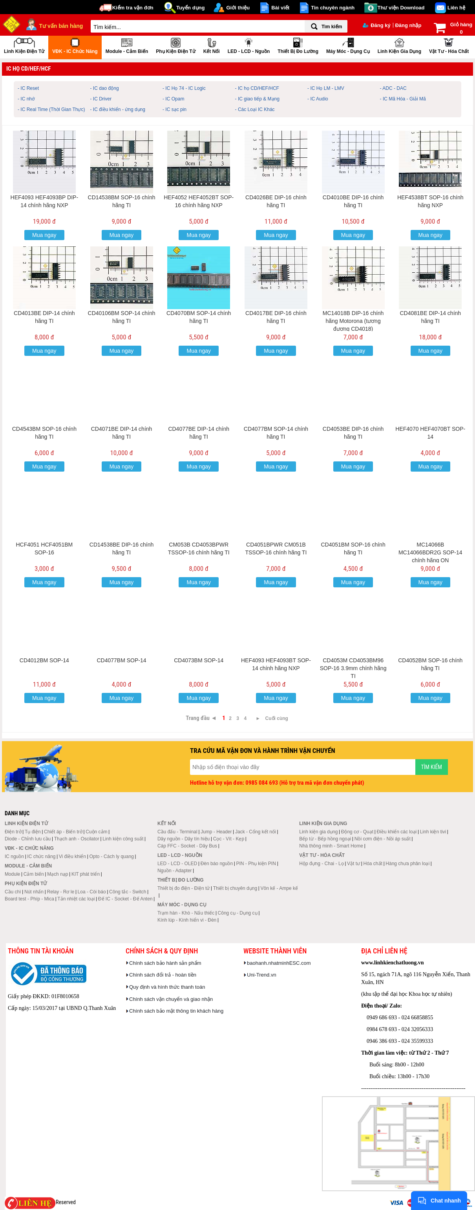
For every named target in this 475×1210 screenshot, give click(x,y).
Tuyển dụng (190, 8)
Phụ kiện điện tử (175, 45)
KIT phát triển (85, 874)
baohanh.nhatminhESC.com (279, 963)
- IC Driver (101, 99)
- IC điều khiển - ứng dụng (117, 109)
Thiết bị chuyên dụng (235, 888)
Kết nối (211, 45)
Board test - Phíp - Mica (29, 899)
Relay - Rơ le (60, 892)
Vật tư (353, 863)
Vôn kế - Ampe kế (279, 888)
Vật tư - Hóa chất (449, 45)
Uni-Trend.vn (261, 975)
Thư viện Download (401, 8)
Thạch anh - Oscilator (76, 839)
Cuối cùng (276, 718)
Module (12, 874)
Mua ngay (44, 235)
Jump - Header (216, 832)
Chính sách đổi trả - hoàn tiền (162, 975)
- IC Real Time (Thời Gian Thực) (51, 109)
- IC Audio (317, 99)
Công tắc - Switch (127, 892)
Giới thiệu (238, 8)
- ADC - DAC (393, 88)
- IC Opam (173, 99)
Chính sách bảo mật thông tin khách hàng (176, 1011)
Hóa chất (373, 863)
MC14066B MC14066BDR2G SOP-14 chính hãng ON (430, 552)
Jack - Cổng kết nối (255, 832)
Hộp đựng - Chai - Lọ (321, 863)
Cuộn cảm (96, 832)
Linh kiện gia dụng (399, 45)
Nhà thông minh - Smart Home (331, 846)
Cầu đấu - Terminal (177, 832)
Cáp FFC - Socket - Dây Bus (187, 846)
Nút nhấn (34, 892)
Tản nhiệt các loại (76, 899)
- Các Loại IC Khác (255, 109)
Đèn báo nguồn (217, 863)
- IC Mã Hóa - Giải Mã (403, 99)
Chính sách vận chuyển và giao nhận (171, 999)
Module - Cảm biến (127, 45)
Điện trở (13, 832)
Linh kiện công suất (122, 839)
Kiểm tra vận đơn (132, 8)
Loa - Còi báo (92, 892)
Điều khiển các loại (397, 832)
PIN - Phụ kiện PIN (256, 863)
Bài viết (280, 8)
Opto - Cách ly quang (111, 856)
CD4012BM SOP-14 (44, 660)
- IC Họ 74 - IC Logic (184, 88)
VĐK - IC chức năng (74, 45)
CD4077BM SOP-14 (121, 660)
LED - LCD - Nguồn (249, 45)
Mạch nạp (57, 874)
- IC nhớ (26, 99)
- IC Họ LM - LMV (325, 88)
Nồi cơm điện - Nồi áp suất (382, 839)
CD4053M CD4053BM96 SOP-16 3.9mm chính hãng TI (353, 668)
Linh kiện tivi (433, 832)
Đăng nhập (408, 25)
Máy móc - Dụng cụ (348, 45)
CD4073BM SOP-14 (198, 660)
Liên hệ (456, 8)
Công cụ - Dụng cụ (238, 913)
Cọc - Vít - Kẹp (228, 839)
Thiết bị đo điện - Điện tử (183, 888)
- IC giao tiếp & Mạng (257, 99)
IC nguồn (14, 856)
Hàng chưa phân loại (407, 863)
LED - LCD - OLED (177, 863)
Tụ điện (33, 832)
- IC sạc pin (174, 109)
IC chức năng (41, 856)
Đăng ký (377, 25)
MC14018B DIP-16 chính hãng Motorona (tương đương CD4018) (353, 321)
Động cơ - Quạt (357, 832)
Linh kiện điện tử (24, 45)
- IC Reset (28, 88)
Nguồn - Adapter (174, 870)
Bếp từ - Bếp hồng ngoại (325, 839)
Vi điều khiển (72, 856)
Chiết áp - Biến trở (63, 832)
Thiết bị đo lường (298, 45)
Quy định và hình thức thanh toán (167, 987)
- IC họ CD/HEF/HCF (257, 88)
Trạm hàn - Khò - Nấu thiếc (185, 913)
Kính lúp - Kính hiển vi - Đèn (186, 920)
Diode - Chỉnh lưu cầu (28, 839)
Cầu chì (13, 892)
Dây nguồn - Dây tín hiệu (183, 839)
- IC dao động (104, 88)
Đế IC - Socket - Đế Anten (125, 899)
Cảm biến (34, 874)
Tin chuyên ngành (332, 8)
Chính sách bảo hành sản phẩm (165, 963)
